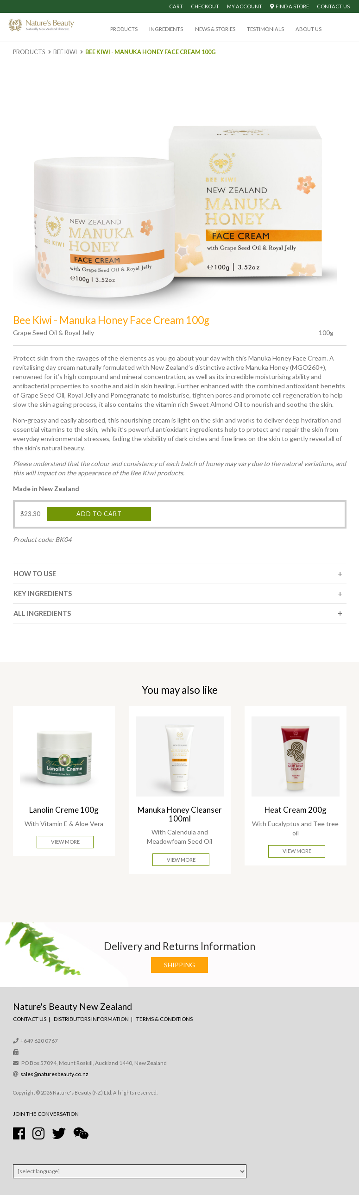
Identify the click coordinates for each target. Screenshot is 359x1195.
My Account (244, 6)
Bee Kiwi (65, 52)
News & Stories (215, 29)
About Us (308, 29)
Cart (176, 6)
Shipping (179, 965)
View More (65, 842)
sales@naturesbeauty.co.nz (54, 1074)
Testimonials (265, 29)
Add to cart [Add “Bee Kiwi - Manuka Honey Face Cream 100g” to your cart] (99, 513)
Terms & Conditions (164, 1018)
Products (124, 29)
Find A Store (289, 6)
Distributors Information (91, 1018)
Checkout (205, 6)
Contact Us (333, 6)
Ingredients (166, 29)
